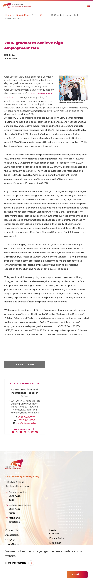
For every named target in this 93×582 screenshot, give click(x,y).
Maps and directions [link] (14, 520)
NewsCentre (41, 15)
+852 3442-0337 (26, 420)
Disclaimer (55, 543)
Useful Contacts (54, 532)
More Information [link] (15, 563)
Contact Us (11, 530)
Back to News (26, 364)
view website (24, 429)
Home (8, 15)
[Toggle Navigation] (88, 5)
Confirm (77, 574)
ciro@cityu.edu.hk (26, 423)
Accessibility (12, 535)
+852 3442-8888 (15, 511)
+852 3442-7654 (15, 498)
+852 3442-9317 (26, 417)
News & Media (23, 15)
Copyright (10, 539)
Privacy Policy (56, 538)
